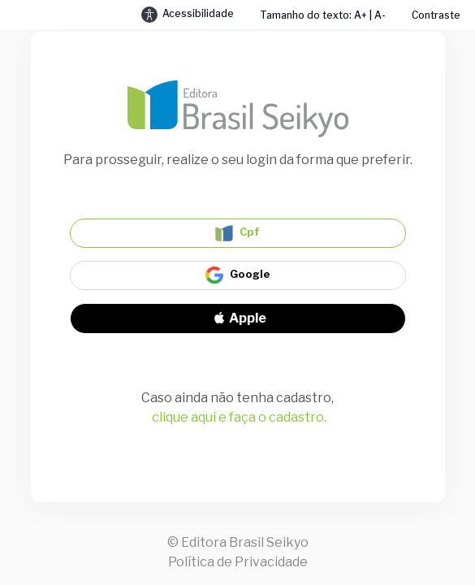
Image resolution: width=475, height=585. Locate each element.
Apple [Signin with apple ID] (237, 318)
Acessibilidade (187, 14)
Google (237, 275)
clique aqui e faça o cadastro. (239, 417)
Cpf (237, 233)
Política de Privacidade (238, 562)
